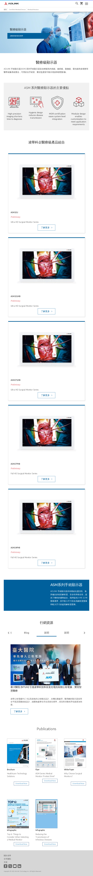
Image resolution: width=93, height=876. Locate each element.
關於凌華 (7, 856)
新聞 (46, 632)
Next (84, 633)
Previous (9, 633)
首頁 (5, 9)
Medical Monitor (33, 9)
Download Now (21, 783)
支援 (5, 862)
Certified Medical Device (17, 9)
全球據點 (7, 859)
